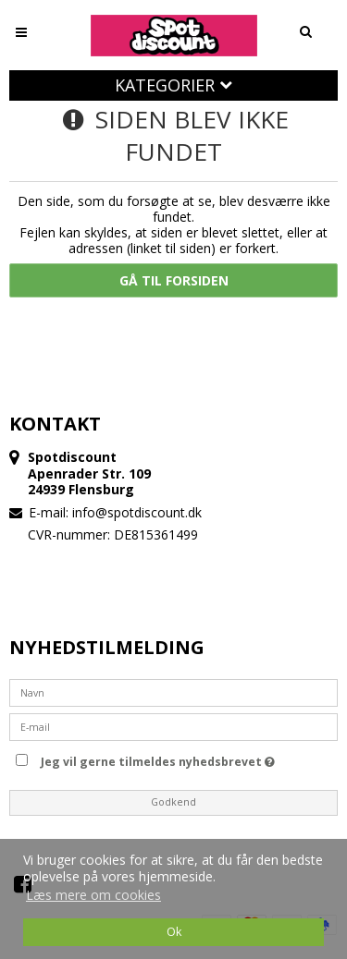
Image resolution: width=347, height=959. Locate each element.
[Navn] (173, 691)
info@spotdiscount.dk (137, 512)
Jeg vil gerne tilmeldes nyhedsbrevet (186, 758)
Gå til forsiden (174, 280)
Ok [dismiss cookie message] (174, 932)
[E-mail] (173, 725)
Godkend (173, 801)
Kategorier (173, 85)
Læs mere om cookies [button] (93, 895)
